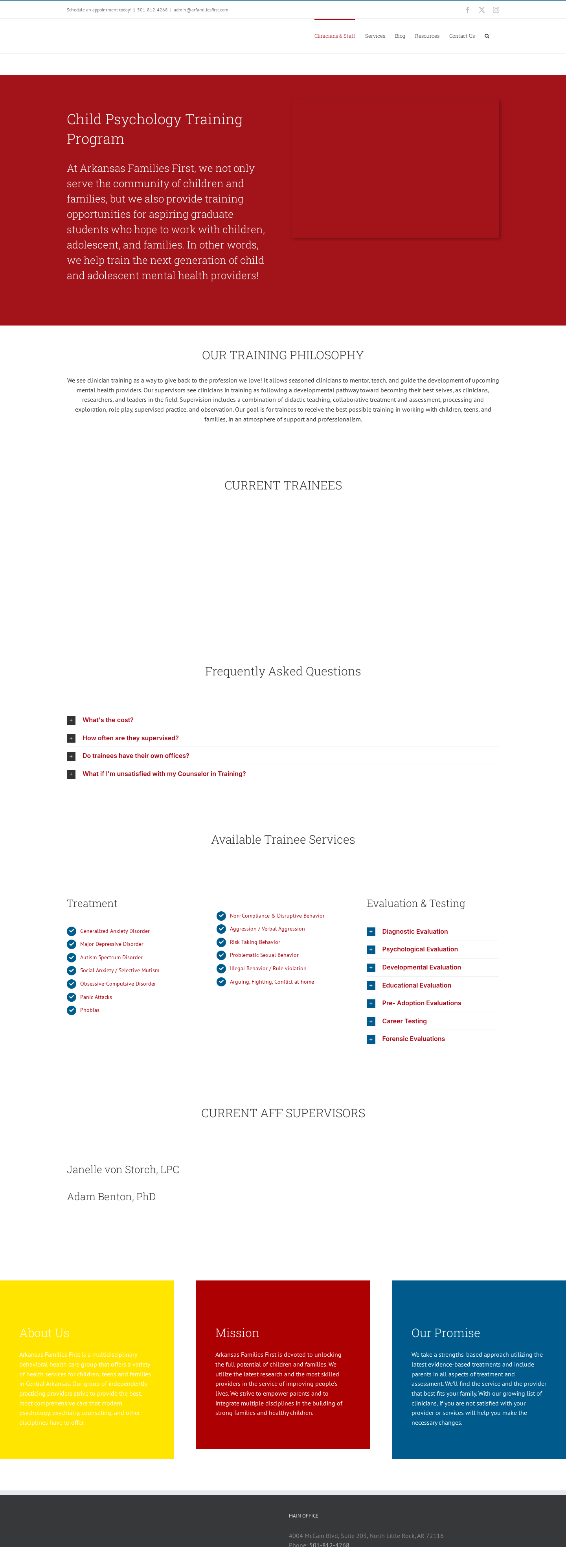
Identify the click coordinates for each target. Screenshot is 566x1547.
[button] (487, 35)
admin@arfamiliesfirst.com (201, 10)
